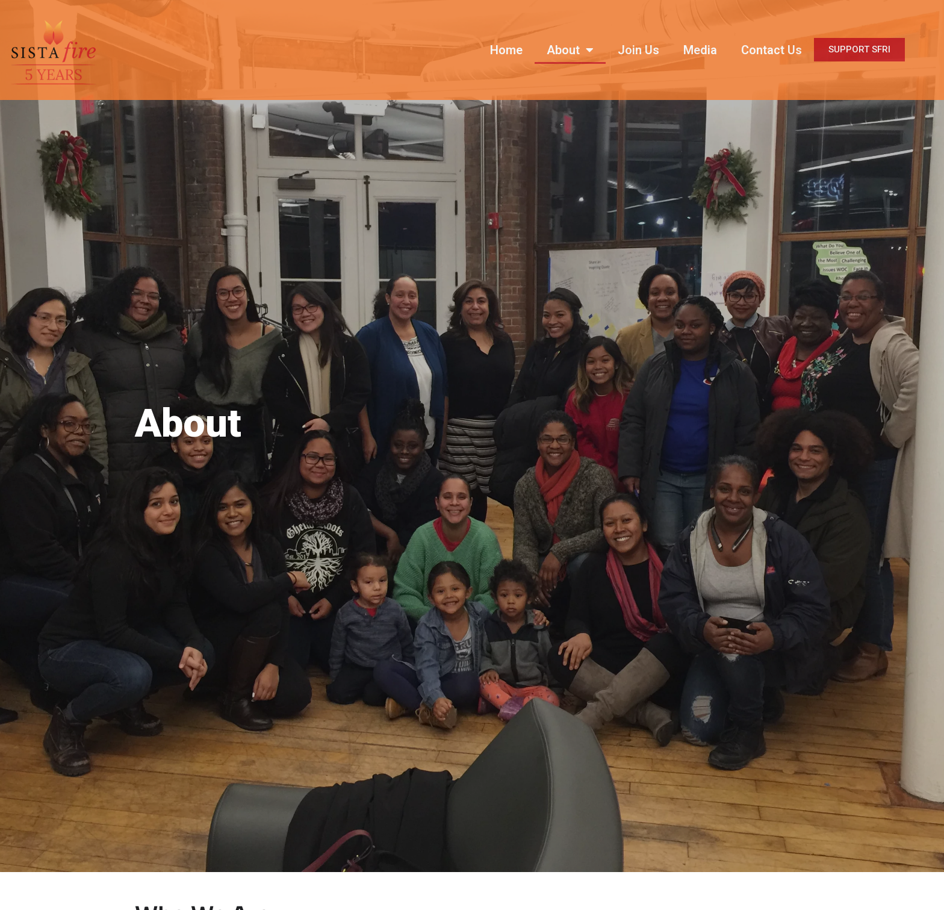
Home (506, 50)
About (570, 50)
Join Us (638, 50)
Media (700, 50)
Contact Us (771, 50)
